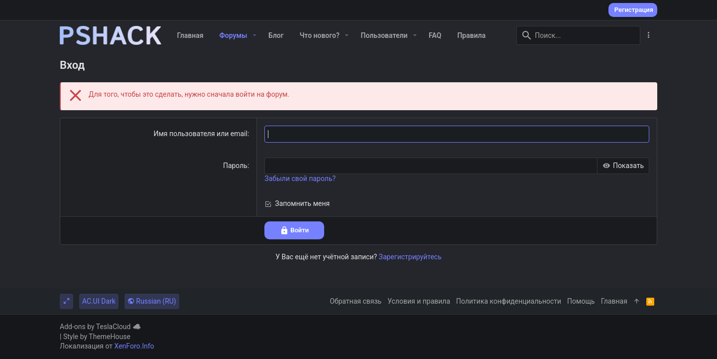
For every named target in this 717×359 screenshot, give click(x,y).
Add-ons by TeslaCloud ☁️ (100, 327)
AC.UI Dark (99, 301)
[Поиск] (578, 35)
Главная (614, 301)
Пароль (235, 166)
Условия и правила (418, 301)
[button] (254, 35)
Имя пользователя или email (200, 134)
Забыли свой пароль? (300, 179)
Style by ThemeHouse (96, 337)
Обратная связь (355, 301)
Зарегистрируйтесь (410, 257)
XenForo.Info (134, 346)
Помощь (581, 301)
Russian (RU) (151, 301)
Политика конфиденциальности (508, 301)
